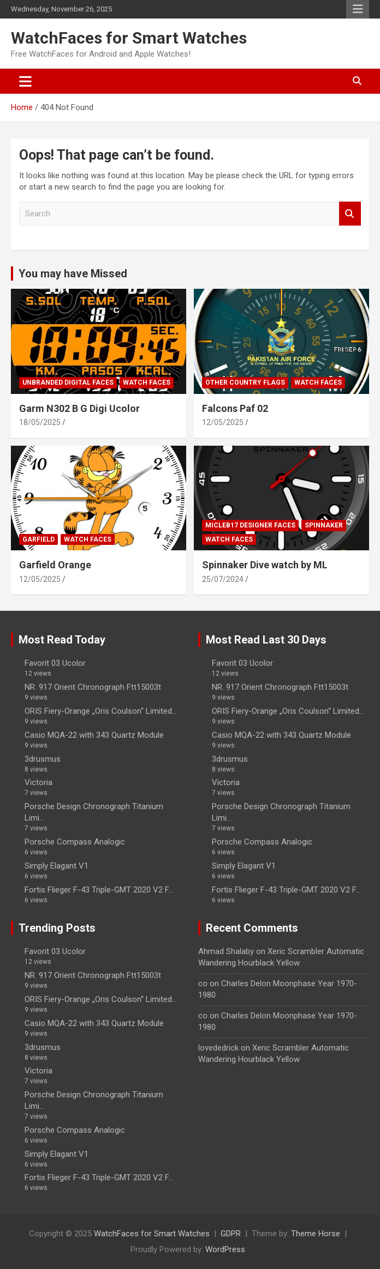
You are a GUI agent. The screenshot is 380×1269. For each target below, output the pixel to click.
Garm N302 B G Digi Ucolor (79, 408)
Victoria (38, 782)
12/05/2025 (223, 422)
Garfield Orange (55, 564)
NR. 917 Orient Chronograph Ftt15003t (93, 687)
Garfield (38, 539)
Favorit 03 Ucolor (55, 663)
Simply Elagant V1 (56, 866)
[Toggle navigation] (25, 81)
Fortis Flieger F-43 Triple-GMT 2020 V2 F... (99, 890)
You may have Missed (73, 273)
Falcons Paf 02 (235, 408)
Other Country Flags (245, 382)
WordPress (225, 1249)
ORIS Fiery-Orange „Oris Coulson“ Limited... (101, 711)
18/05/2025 (40, 422)
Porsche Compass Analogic (75, 842)
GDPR (231, 1233)
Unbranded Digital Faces (68, 382)
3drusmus (43, 759)
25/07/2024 (223, 579)
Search (350, 214)
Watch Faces (146, 382)
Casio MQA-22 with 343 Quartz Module (94, 735)
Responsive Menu (357, 9)
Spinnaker (324, 525)
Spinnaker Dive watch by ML (265, 564)
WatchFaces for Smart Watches (129, 37)
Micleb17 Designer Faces (250, 525)
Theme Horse (315, 1233)
